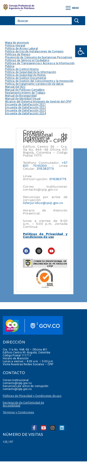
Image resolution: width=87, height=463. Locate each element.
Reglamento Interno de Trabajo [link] (25, 92)
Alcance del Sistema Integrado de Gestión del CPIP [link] (38, 101)
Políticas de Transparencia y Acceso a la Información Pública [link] (40, 65)
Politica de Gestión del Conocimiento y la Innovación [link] (39, 81)
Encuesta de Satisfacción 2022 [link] (25, 107)
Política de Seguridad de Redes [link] (25, 75)
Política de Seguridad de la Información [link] (30, 72)
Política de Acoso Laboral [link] (21, 48)
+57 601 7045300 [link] (45, 164)
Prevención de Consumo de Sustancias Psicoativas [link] (38, 57)
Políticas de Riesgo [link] (17, 54)
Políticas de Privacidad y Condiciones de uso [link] (45, 235)
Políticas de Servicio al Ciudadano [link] (27, 60)
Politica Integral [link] (15, 45)
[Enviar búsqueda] (77, 20)
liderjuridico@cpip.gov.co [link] (43, 203)
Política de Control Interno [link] (22, 69)
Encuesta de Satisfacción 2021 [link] (25, 104)
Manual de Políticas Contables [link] (25, 89)
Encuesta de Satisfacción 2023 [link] (25, 110)
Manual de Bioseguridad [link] (21, 95)
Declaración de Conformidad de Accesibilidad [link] (23, 404)
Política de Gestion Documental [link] (25, 78)
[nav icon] (72, 8)
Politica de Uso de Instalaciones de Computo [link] (34, 51)
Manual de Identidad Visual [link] (22, 98)
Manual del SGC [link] (15, 86)
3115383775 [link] (45, 168)
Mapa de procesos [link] (17, 42)
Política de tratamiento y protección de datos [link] (34, 84)
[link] (81, 51)
